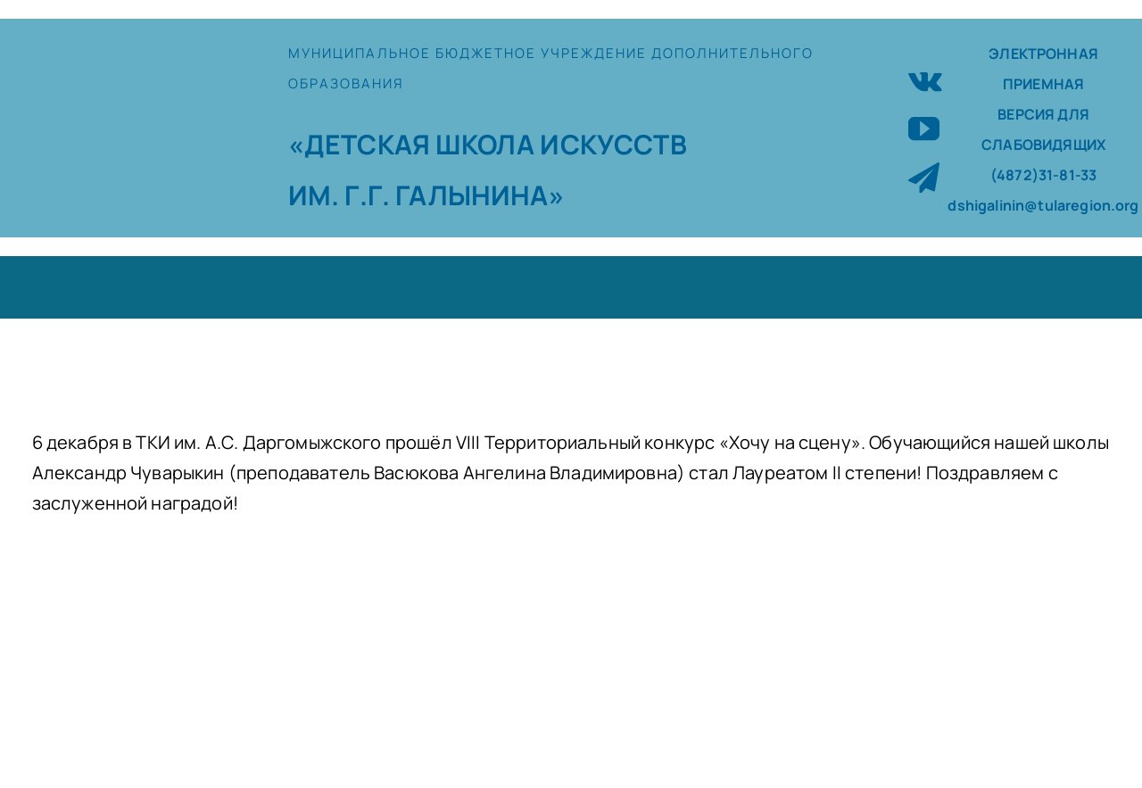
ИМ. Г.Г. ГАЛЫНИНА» (426, 195)
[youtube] (923, 128)
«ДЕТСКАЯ (361, 144)
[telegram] (923, 177)
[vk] (925, 79)
